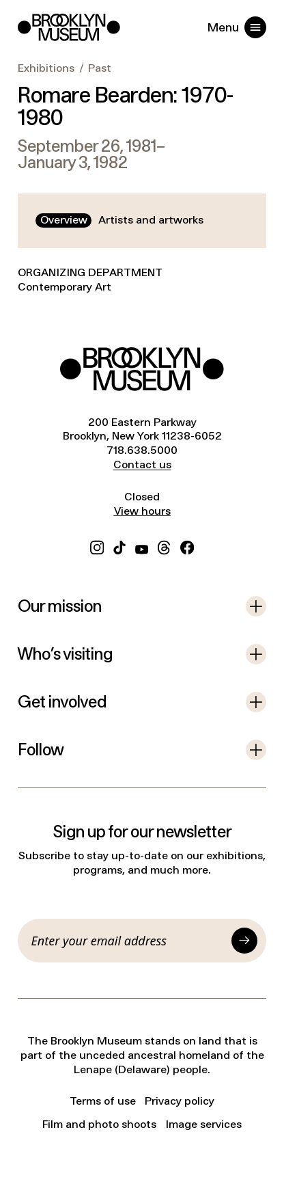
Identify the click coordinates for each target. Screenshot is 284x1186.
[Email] (129, 940)
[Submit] (244, 941)
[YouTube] (141, 546)
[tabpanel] (142, 289)
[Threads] (164, 546)
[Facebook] (187, 546)
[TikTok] (119, 546)
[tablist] (122, 220)
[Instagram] (97, 546)
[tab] (63, 220)
